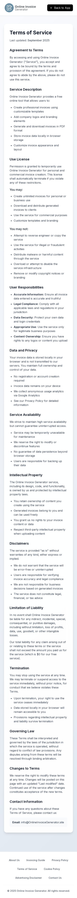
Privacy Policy (60, 860)
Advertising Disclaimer (28, 877)
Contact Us (55, 877)
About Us (14, 860)
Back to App (60, 8)
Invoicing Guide (35, 860)
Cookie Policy (52, 869)
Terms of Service (27, 869)
